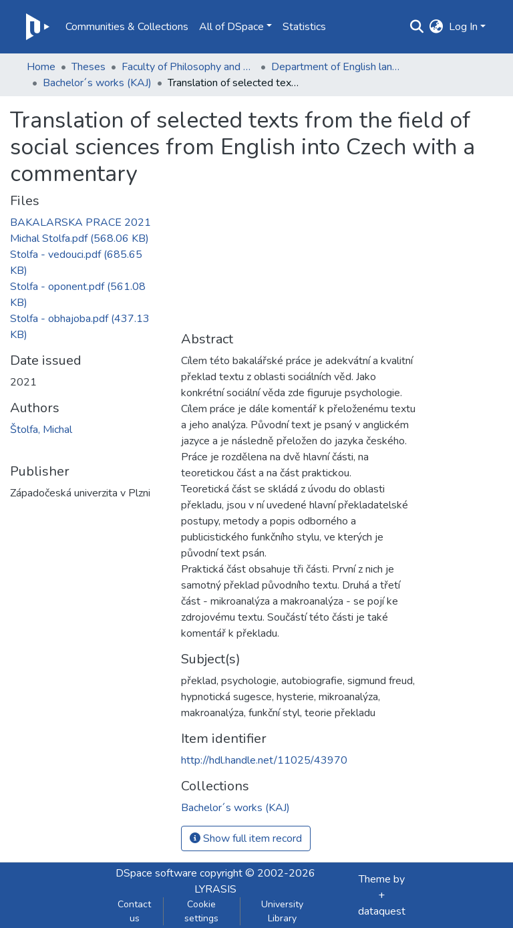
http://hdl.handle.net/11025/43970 (264, 760)
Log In (463, 26)
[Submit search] (417, 27)
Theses (88, 66)
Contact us (134, 911)
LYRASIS (215, 889)
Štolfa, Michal (41, 429)
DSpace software (156, 873)
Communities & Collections (126, 26)
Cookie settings (201, 911)
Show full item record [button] (246, 838)
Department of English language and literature (338, 66)
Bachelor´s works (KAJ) (97, 82)
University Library (282, 911)
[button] (436, 27)
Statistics (304, 26)
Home (41, 66)
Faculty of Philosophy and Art (188, 66)
